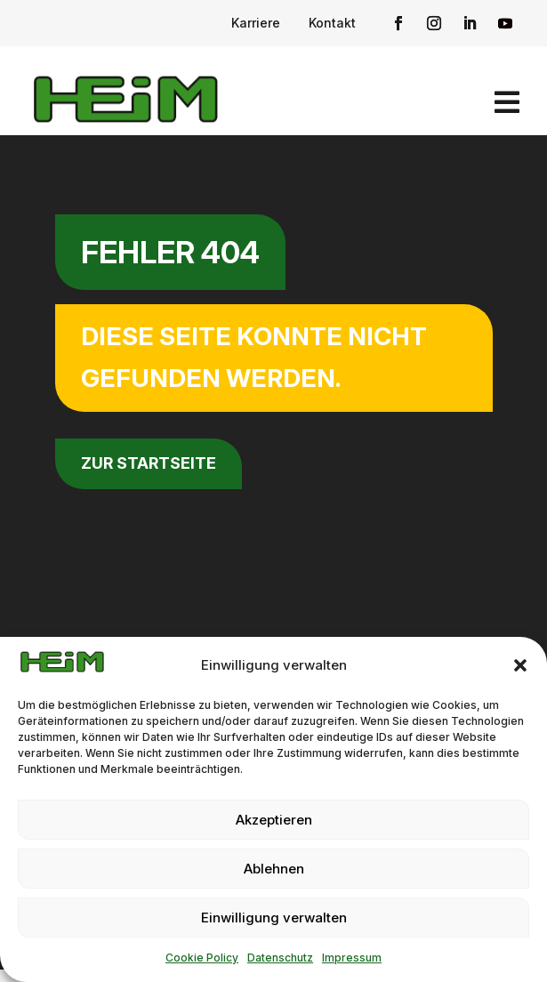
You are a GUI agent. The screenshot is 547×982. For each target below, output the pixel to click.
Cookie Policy (201, 957)
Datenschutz (280, 957)
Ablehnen (274, 868)
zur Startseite (148, 463)
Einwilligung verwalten (274, 917)
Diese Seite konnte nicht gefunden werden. (254, 357)
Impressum (352, 957)
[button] (520, 665)
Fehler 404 (170, 252)
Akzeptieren (274, 819)
